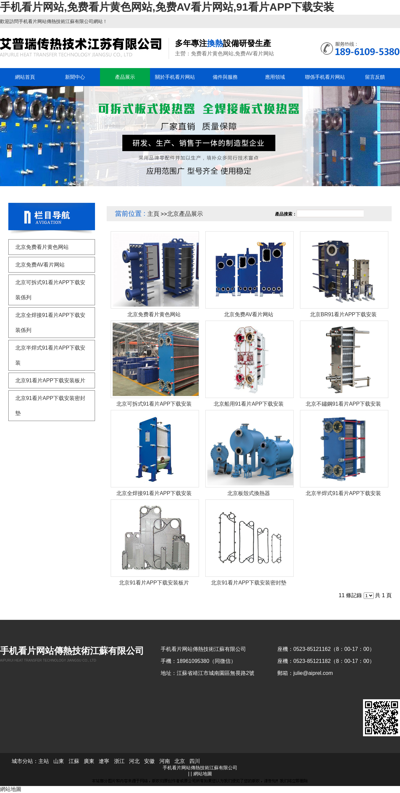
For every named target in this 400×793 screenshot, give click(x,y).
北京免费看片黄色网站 (154, 314)
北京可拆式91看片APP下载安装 (154, 404)
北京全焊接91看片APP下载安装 (154, 493)
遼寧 (104, 761)
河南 (164, 761)
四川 (194, 761)
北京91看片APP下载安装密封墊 (248, 582)
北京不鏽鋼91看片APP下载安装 (343, 404)
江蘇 (74, 761)
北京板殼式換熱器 (248, 493)
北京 (179, 761)
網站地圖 (202, 773)
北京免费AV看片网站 (248, 314)
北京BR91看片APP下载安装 (343, 314)
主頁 (153, 214)
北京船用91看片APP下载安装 (249, 404)
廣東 (89, 761)
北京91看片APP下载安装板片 (154, 582)
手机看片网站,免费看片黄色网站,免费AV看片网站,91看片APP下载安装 (167, 7)
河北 (134, 761)
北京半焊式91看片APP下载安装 (343, 493)
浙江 (119, 761)
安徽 (149, 761)
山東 (58, 761)
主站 (43, 761)
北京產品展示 (185, 214)
